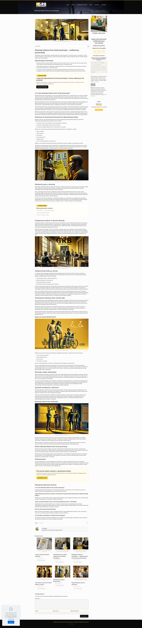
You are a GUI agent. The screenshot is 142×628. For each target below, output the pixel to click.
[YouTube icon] (71, 624)
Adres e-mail (56, 610)
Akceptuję (11, 622)
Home (92, 10)
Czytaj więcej (11, 619)
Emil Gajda (44, 528)
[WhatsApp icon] (69, 624)
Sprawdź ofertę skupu (42, 86)
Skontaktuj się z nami (42, 477)
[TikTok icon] (72, 624)
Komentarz (37, 598)
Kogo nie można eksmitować (43, 212)
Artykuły (97, 10)
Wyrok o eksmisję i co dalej (43, 214)
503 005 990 (99, 51)
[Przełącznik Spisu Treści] (87, 46)
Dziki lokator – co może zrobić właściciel (45, 210)
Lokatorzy (103, 10)
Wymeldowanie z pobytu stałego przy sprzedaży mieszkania (60, 556)
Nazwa (37, 610)
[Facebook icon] (70, 624)
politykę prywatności (12, 616)
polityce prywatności (95, 81)
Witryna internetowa (75, 610)
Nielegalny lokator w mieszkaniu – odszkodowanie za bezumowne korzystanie (79, 556)
